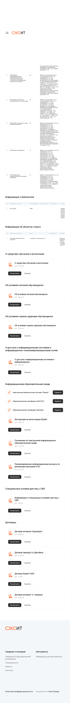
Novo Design (47, 691)
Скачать (27, 273)
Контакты (9, 670)
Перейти (58, 392)
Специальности (11, 663)
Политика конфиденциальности (19, 691)
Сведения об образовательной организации (18, 658)
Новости (8, 666)
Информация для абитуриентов (49, 657)
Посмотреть (14, 273)
